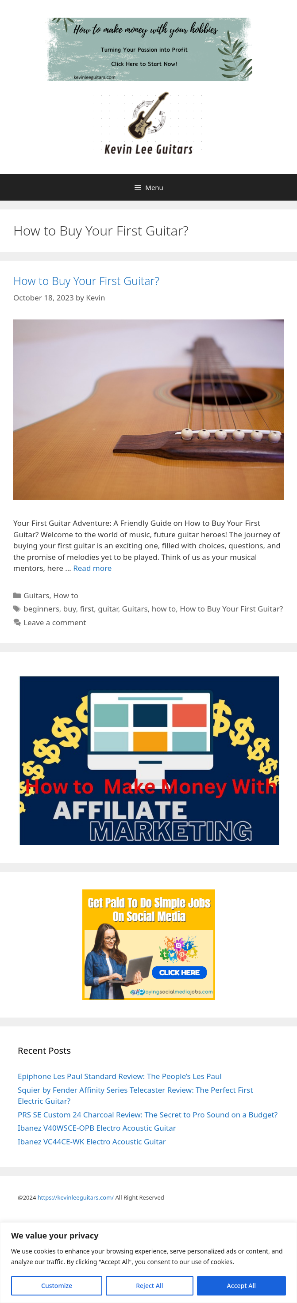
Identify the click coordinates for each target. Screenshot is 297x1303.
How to (65, 595)
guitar (108, 609)
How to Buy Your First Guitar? (86, 280)
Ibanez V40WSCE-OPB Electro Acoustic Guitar (97, 1128)
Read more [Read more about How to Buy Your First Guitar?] (92, 568)
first (87, 609)
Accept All (241, 1285)
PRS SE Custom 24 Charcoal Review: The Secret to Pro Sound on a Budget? (148, 1114)
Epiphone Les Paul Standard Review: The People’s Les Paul (120, 1076)
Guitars (36, 595)
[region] (148, 1262)
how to (164, 609)
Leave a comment (54, 622)
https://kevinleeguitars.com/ (76, 1197)
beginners (41, 609)
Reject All (149, 1285)
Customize (56, 1285)
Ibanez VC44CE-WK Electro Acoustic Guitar (92, 1141)
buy (69, 609)
